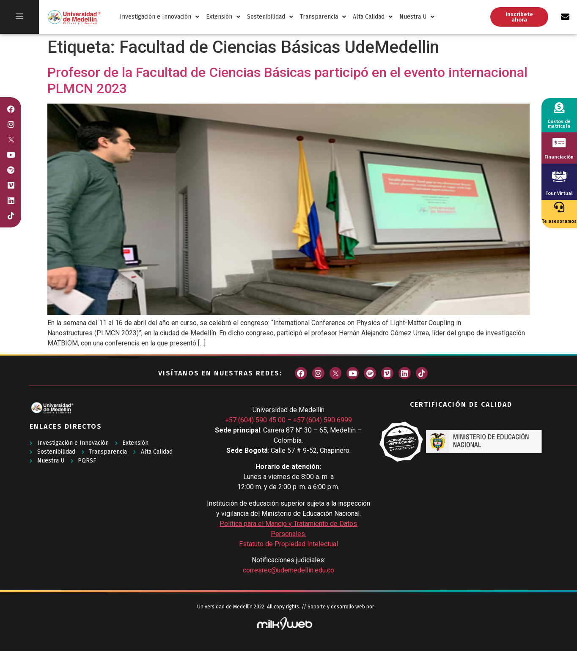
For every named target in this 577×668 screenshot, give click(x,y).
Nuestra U (416, 16)
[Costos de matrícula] (559, 107)
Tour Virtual (559, 193)
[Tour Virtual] (559, 176)
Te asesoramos (559, 221)
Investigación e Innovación (159, 16)
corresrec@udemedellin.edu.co (288, 570)
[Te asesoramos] (559, 207)
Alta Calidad (373, 16)
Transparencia (323, 16)
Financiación (559, 157)
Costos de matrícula (559, 124)
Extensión (223, 16)
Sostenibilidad (270, 16)
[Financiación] (559, 142)
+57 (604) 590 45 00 (255, 420)
